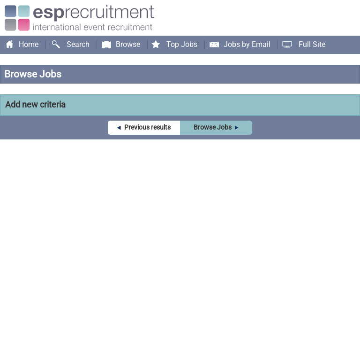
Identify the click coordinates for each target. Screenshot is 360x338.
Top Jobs (181, 44)
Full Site (312, 44)
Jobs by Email (247, 44)
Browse (128, 44)
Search (78, 44)
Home (28, 44)
